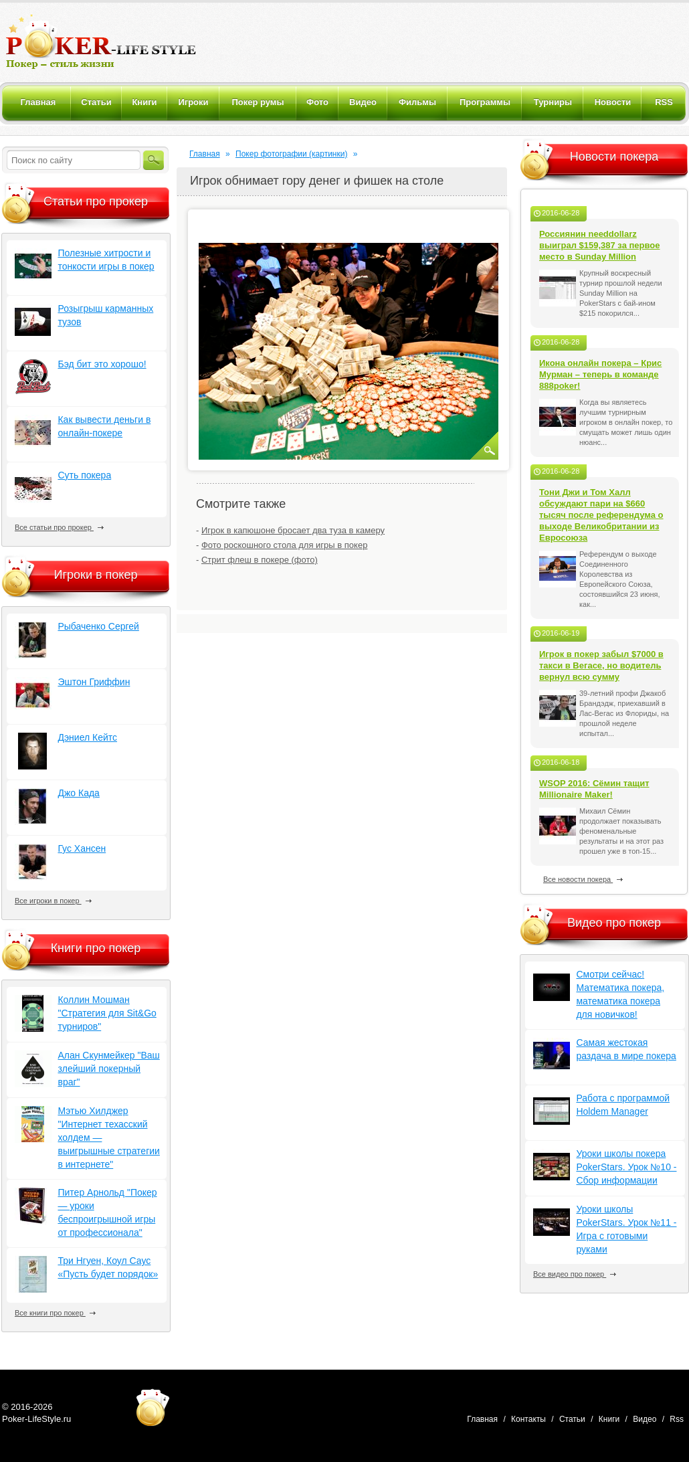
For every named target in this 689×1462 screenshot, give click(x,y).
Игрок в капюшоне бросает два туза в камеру (293, 530)
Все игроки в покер (53, 901)
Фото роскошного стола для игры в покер (284, 545)
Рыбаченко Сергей (98, 626)
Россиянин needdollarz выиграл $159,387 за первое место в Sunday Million (599, 245)
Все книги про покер (55, 1313)
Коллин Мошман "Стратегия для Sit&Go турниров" (107, 1013)
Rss (677, 1419)
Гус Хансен (82, 848)
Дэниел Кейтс (87, 737)
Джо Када (78, 793)
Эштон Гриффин (94, 681)
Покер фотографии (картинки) (291, 154)
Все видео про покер (574, 1274)
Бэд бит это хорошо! (102, 364)
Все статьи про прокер (59, 527)
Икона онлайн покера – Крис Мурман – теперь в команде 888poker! (600, 374)
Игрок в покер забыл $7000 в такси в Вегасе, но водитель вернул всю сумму (601, 665)
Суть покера (84, 475)
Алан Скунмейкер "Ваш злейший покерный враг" (108, 1068)
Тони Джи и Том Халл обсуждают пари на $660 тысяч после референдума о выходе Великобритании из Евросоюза (601, 515)
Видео (644, 1419)
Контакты (528, 1419)
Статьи (572, 1419)
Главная (204, 154)
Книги (609, 1419)
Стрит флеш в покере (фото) (259, 560)
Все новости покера (583, 879)
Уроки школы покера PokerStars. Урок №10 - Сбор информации (626, 1167)
